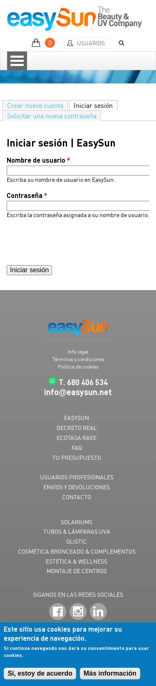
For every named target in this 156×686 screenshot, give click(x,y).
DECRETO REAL (77, 427)
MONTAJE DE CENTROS (77, 570)
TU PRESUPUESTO (76, 457)
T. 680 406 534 (83, 382)
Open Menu (17, 60)
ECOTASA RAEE (77, 437)
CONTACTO (76, 496)
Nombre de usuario (38, 160)
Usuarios (91, 42)
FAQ (77, 447)
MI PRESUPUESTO (44, 43)
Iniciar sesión (95, 105)
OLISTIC (76, 541)
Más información (110, 673)
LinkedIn (98, 611)
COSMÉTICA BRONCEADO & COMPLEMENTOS (77, 551)
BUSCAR (118, 43)
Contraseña (27, 195)
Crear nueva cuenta (35, 105)
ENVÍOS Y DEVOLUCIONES (76, 487)
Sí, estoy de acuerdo (39, 673)
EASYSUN (76, 417)
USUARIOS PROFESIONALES (77, 477)
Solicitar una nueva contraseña (52, 116)
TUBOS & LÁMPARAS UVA (76, 531)
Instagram (78, 611)
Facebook (57, 611)
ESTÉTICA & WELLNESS (76, 561)
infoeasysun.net (78, 391)
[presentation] (70, 242)
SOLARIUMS (76, 521)
